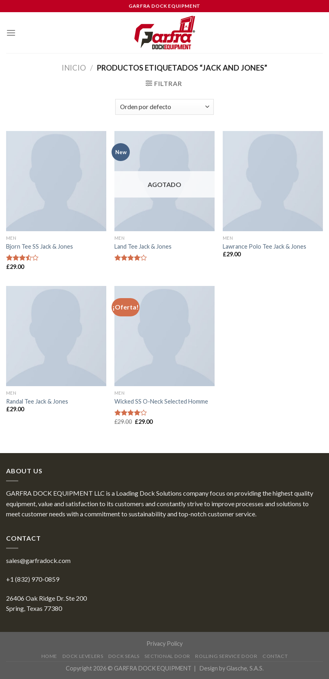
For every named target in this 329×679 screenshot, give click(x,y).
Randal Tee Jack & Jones (37, 401)
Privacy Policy (164, 643)
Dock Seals (124, 656)
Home (49, 656)
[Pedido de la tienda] (164, 107)
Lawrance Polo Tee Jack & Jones (264, 246)
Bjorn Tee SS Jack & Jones (39, 246)
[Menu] (11, 33)
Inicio (74, 67)
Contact (275, 656)
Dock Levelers (82, 656)
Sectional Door (167, 656)
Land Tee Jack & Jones (143, 246)
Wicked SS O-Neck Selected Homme (161, 401)
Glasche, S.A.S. (245, 668)
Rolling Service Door (226, 656)
